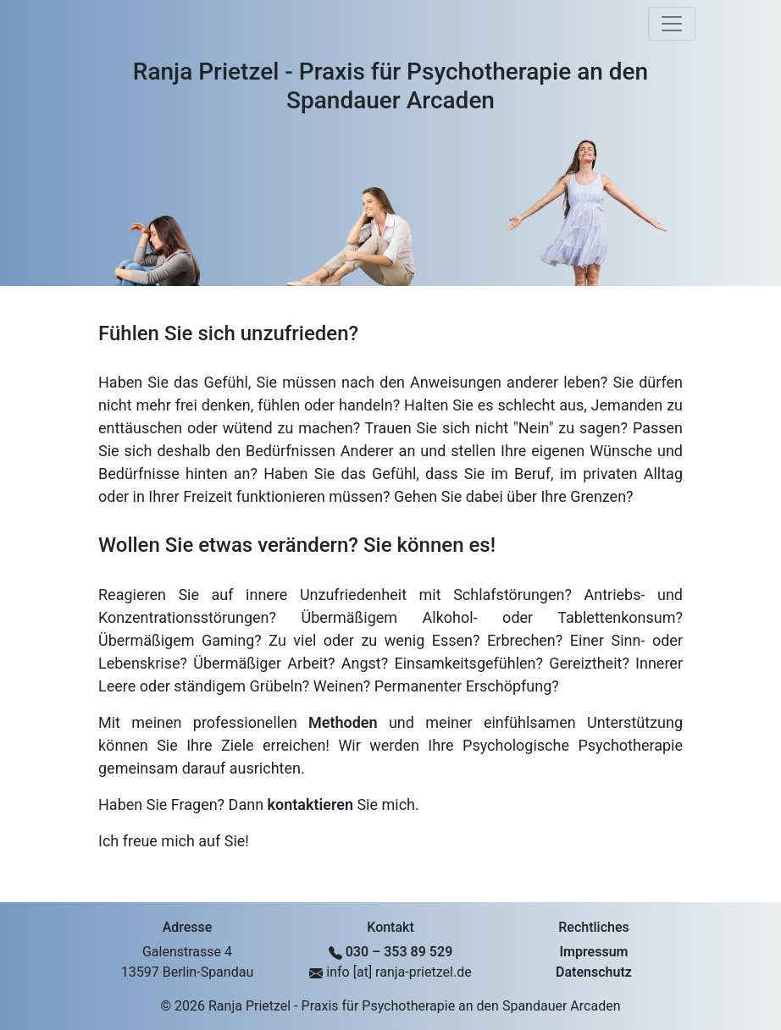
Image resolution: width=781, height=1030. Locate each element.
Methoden (343, 722)
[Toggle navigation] (671, 24)
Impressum (594, 952)
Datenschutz (594, 972)
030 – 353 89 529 (399, 952)
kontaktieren (310, 804)
